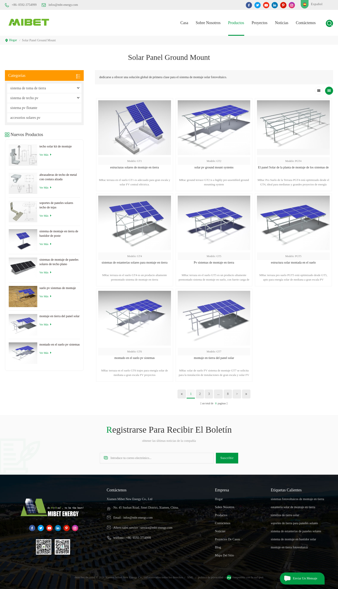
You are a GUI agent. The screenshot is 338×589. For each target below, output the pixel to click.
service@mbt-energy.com (156, 527)
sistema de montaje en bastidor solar (293, 539)
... (218, 394)
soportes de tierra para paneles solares (294, 523)
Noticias (281, 23)
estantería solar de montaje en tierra (293, 507)
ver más (45, 154)
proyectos (259, 23)
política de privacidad (210, 577)
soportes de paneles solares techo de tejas (56, 205)
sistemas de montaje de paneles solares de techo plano (59, 262)
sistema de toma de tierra (28, 88)
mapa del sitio (224, 555)
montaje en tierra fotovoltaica (289, 547)
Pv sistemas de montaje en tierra (214, 262)
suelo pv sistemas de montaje (58, 288)
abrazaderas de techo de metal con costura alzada (58, 177)
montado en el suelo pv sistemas (134, 358)
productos (236, 23)
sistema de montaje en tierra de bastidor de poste (59, 233)
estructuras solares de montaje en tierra (134, 167)
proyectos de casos (227, 539)
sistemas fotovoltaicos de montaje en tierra (297, 499)
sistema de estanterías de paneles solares (296, 531)
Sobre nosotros (208, 23)
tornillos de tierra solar (285, 515)
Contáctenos (306, 23)
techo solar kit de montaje (56, 146)
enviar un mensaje (298, 578)
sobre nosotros (224, 507)
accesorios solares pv (25, 117)
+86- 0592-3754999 (21, 5)
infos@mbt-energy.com (60, 5)
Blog (218, 547)
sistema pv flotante (23, 108)
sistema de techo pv (24, 98)
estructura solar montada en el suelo (293, 262)
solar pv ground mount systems (214, 167)
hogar (11, 40)
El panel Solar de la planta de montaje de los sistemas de (293, 167)
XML (190, 577)
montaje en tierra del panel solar (214, 358)
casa (184, 23)
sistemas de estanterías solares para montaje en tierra (134, 262)
